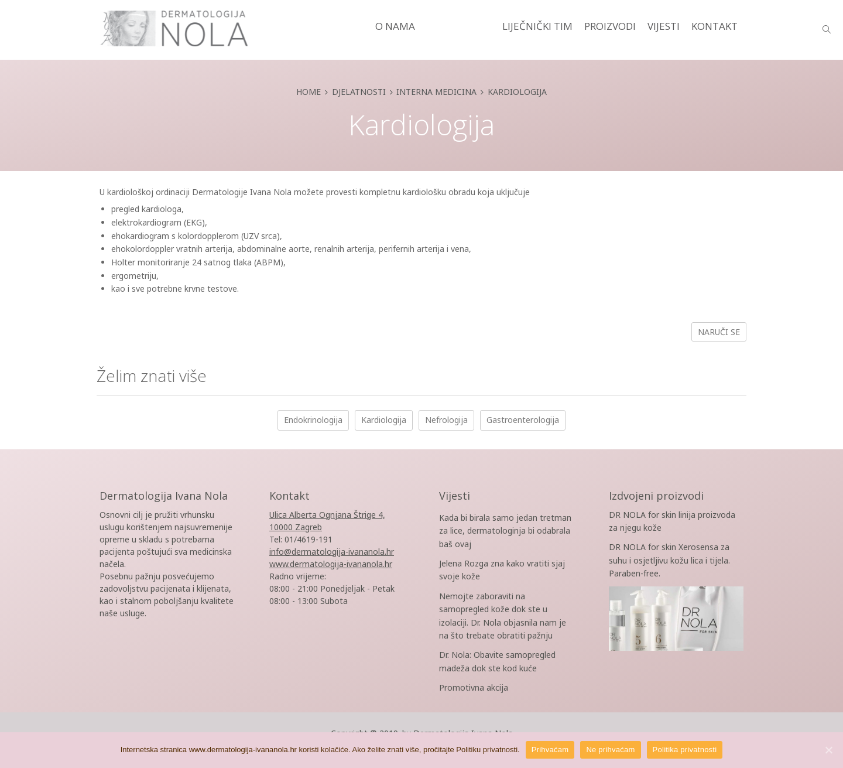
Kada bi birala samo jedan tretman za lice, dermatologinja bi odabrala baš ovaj (505, 530)
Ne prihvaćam (610, 749)
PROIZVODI (610, 26)
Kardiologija (383, 419)
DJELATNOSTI (459, 26)
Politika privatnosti (685, 749)
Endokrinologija (313, 419)
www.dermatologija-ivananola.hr (330, 563)
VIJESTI (663, 26)
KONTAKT (714, 26)
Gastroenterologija (522, 419)
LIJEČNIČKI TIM (537, 26)
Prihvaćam (550, 749)
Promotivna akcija (473, 687)
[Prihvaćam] (828, 750)
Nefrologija (446, 419)
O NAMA (395, 26)
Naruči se (719, 331)
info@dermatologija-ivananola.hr (331, 551)
